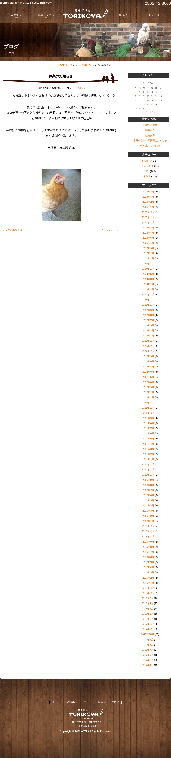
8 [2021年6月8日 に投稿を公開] (139, 96)
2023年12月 (148, 294)
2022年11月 (148, 346)
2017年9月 (147, 639)
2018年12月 (148, 588)
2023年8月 (148, 315)
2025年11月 (148, 217)
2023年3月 (148, 335)
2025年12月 (148, 212)
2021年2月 (148, 454)
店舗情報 (15, 16)
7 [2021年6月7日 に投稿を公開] (135, 96)
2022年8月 (148, 361)
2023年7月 (148, 320)
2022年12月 (148, 340)
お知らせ (81, 88)
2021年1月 (148, 459)
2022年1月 (148, 397)
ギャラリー (155, 16)
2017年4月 (147, 665)
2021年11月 (148, 407)
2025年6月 (148, 237)
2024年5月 (148, 273)
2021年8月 (148, 423)
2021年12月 (148, 402)
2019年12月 (148, 526)
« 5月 (145, 112)
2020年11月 (148, 469)
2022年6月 (148, 371)
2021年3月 (148, 449)
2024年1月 (148, 289)
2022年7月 (148, 366)
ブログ (115, 702)
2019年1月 (148, 582)
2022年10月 (148, 351)
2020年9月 (148, 480)
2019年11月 (148, 531)
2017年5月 (147, 660)
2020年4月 (148, 505)
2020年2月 (148, 516)
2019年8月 (148, 546)
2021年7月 (148, 428)
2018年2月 (147, 613)
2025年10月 (148, 222)
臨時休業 (150, 130)
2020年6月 (148, 495)
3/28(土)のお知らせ (150, 145)
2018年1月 (147, 618)
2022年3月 (148, 387)
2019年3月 (148, 572)
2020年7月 (148, 490)
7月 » (153, 112)
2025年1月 (148, 258)
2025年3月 (148, 248)
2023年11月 (148, 299)
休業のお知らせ (13, 230)
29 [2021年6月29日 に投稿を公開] (139, 108)
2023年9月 (148, 310)
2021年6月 (148, 433)
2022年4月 (148, 382)
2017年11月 (148, 629)
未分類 (146, 176)
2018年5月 (147, 598)
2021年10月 (148, 413)
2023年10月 (148, 304)
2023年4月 (148, 330)
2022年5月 (148, 377)
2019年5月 (148, 562)
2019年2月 (148, 577)
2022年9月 (148, 356)
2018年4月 (147, 603)
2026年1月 (148, 207)
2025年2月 (148, 253)
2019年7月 (148, 552)
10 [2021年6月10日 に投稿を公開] (148, 96)
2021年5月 (148, 438)
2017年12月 (148, 624)
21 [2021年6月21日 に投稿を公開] (135, 104)
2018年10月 (148, 593)
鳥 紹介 (123, 16)
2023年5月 (148, 325)
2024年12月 (148, 263)
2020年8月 (148, 485)
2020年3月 (148, 510)
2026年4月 (148, 191)
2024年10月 (148, 268)
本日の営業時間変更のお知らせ (150, 140)
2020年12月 (148, 464)
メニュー (86, 702)
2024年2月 (148, 284)
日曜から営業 (150, 125)
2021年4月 (148, 444)
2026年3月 (148, 196)
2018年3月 (147, 608)
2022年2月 (148, 392)
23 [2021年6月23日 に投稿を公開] (144, 104)
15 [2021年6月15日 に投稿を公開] (139, 100)
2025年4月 (148, 243)
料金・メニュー (47, 16)
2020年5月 (148, 500)
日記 (146, 171)
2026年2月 (148, 201)
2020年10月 (148, 474)
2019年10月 (148, 536)
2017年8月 (147, 644)
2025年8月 (148, 227)
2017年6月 (147, 655)
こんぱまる (148, 166)
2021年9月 (148, 418)
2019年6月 (148, 557)
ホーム (56, 702)
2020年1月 (148, 521)
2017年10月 (147, 634)
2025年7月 (148, 232)
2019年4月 (148, 567)
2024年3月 (148, 279)
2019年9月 (148, 541)
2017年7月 (147, 649)
